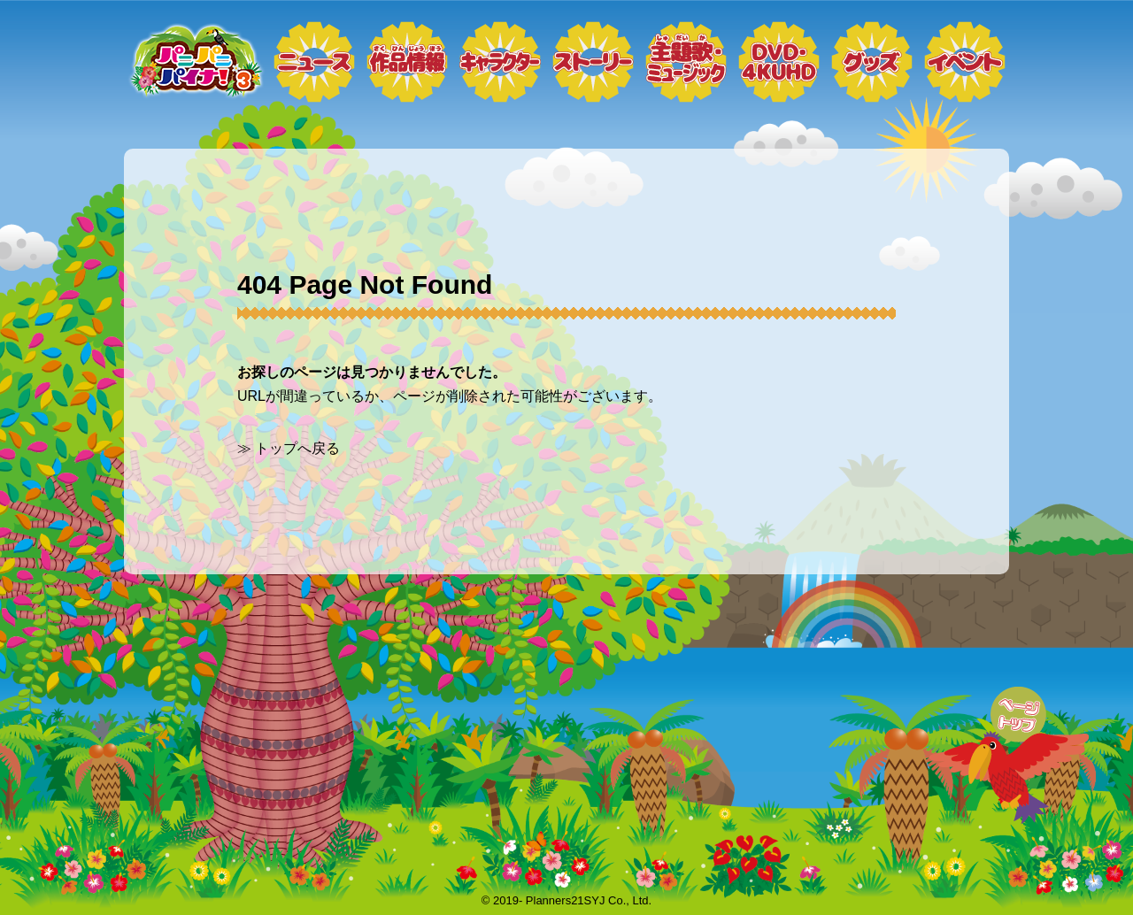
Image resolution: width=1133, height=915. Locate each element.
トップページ (195, 62)
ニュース (314, 62)
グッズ (872, 62)
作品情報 (407, 62)
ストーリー (593, 62)
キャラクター (500, 62)
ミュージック (686, 62)
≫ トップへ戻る (288, 448)
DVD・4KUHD (779, 62)
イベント (965, 62)
